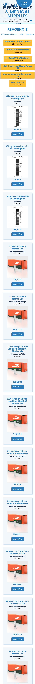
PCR (21, 34)
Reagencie (30, 34)
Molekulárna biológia (9, 34)
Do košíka (17, 134)
